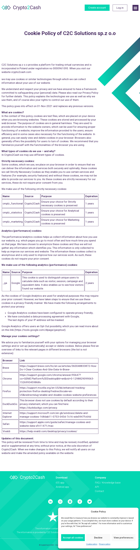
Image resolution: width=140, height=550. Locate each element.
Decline (98, 537)
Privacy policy (104, 544)
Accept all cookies (73, 537)
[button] (135, 8)
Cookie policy (91, 544)
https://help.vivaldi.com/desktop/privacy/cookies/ (48, 431)
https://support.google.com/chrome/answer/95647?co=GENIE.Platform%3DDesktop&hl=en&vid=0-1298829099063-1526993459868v (57, 378)
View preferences (123, 537)
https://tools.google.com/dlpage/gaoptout (40, 329)
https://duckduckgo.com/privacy (38, 407)
